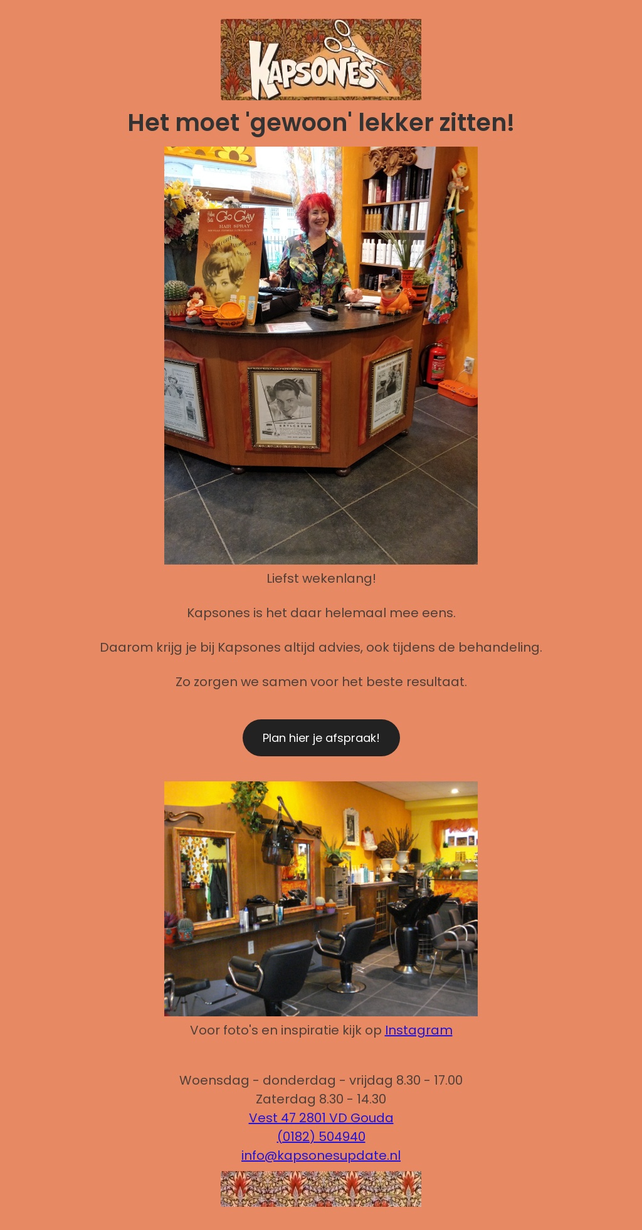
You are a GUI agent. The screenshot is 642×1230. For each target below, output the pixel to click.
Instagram (419, 1030)
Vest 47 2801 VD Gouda (321, 1118)
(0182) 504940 (321, 1136)
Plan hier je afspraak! (321, 738)
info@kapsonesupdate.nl (321, 1155)
